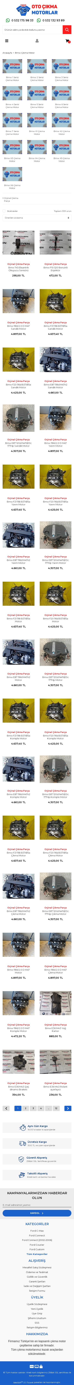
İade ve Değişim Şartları (37, 1286)
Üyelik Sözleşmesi (37, 1304)
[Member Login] (37, 41)
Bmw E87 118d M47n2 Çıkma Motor (18, 912)
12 (56, 1108)
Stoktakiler (12, 211)
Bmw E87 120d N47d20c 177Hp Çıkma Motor (55, 912)
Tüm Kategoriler (37, 1254)
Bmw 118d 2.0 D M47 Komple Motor (18, 1029)
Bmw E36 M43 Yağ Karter (55, 1029)
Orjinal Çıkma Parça (18, 264)
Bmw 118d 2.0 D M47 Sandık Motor (18, 327)
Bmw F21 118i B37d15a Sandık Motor (55, 327)
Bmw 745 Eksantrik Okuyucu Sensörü (18, 269)
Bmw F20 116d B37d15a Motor (55, 620)
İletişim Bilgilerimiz (37, 1327)
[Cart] (67, 41)
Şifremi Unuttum (37, 1318)
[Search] (37, 29)
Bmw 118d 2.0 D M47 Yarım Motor (55, 444)
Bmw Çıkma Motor (25, 52)
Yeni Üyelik (37, 1308)
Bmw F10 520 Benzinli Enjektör (56, 269)
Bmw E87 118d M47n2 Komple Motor (18, 795)
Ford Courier (37, 1244)
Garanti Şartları (37, 1281)
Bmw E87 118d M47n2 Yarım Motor (18, 561)
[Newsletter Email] (37, 1205)
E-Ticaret (28, 1382)
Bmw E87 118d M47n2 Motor (18, 678)
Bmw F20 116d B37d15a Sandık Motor (18, 386)
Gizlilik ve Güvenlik (37, 1276)
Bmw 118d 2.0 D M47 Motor (18, 971)
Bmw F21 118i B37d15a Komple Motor (18, 737)
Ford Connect (37, 1235)
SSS (37, 1322)
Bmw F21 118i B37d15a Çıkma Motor (18, 854)
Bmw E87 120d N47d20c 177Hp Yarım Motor (55, 561)
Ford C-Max (37, 1230)
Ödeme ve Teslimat (37, 1272)
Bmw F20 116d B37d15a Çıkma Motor (55, 854)
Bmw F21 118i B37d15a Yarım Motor (18, 503)
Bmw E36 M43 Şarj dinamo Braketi (18, 1088)
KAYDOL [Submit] (37, 1213)
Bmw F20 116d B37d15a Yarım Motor (55, 503)
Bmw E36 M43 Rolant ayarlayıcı (55, 1088)
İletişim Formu (37, 1290)
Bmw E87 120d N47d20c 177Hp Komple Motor (55, 795)
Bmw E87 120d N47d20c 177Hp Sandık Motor (18, 444)
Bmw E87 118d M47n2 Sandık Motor (55, 386)
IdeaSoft (18, 1382)
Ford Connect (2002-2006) (37, 1240)
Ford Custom (37, 1249)
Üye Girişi (37, 1313)
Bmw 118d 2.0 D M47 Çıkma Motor (55, 971)
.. (48, 1108)
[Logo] (37, 10)
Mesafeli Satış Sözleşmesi (37, 1267)
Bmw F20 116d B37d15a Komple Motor (55, 737)
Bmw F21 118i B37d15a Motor (18, 620)
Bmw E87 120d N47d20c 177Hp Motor (55, 678)
